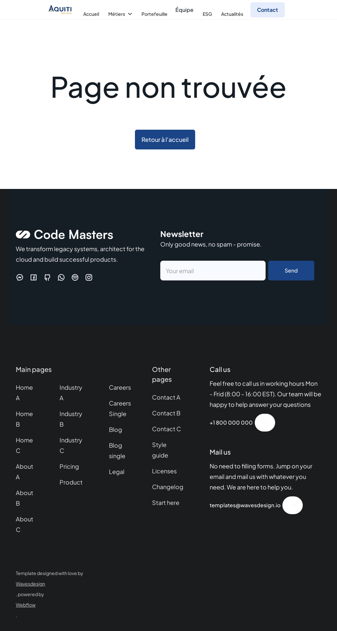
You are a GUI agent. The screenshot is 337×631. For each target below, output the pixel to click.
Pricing (69, 466)
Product (71, 482)
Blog (115, 429)
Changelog (167, 486)
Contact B (166, 413)
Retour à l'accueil (165, 139)
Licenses (164, 471)
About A (24, 471)
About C (24, 524)
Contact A (166, 397)
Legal (116, 471)
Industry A (71, 392)
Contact (267, 9)
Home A (24, 392)
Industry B (71, 419)
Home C (24, 445)
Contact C (166, 429)
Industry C (71, 445)
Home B (24, 419)
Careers (120, 387)
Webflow (26, 605)
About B (24, 498)
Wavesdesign (30, 584)
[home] (62, 9)
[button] (90, 14)
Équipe (184, 9)
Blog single (117, 450)
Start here (165, 502)
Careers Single (120, 408)
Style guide (160, 450)
